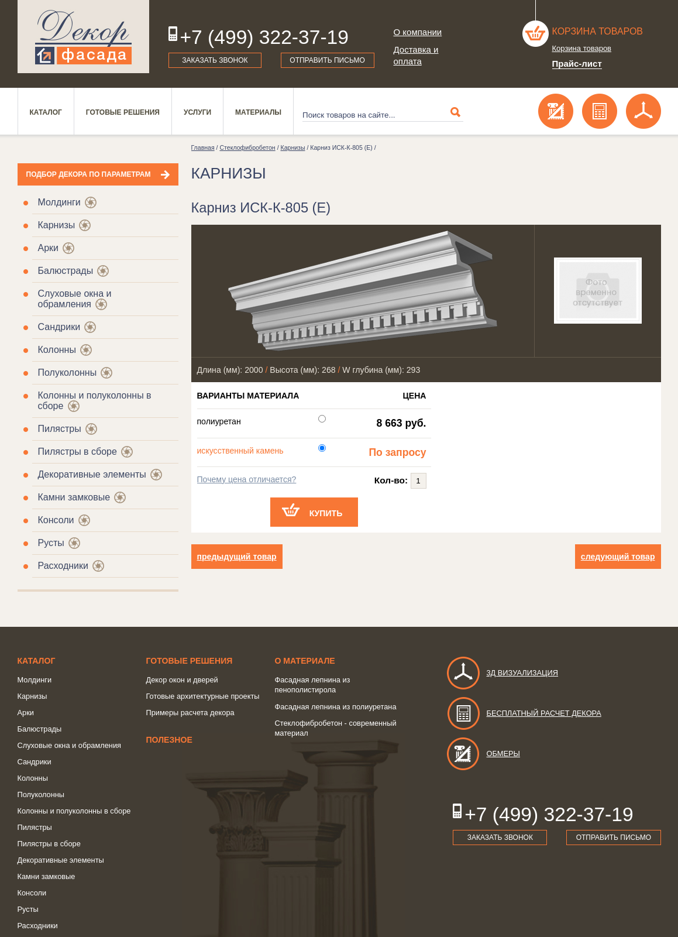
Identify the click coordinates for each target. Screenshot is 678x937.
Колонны (57, 350)
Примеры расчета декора (190, 712)
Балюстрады (66, 271)
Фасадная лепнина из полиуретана (336, 706)
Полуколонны (67, 372)
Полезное (169, 739)
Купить (326, 513)
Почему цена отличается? (247, 479)
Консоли (56, 520)
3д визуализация (502, 672)
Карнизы (56, 225)
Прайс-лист (577, 63)
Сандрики (59, 327)
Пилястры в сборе (77, 452)
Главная (203, 147)
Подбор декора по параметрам (88, 174)
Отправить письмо (327, 60)
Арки (48, 248)
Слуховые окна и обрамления (75, 299)
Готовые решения (123, 112)
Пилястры (59, 429)
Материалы (258, 112)
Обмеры (483, 753)
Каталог (46, 112)
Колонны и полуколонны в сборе (74, 810)
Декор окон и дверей (182, 679)
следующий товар (618, 556)
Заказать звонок (214, 60)
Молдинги (59, 202)
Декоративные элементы (92, 474)
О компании (418, 32)
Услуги (197, 112)
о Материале (305, 660)
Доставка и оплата (416, 55)
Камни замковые (74, 497)
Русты (51, 543)
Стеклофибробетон (247, 147)
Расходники (63, 566)
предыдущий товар (237, 556)
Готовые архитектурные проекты (203, 696)
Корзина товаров (597, 31)
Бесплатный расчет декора (523, 713)
